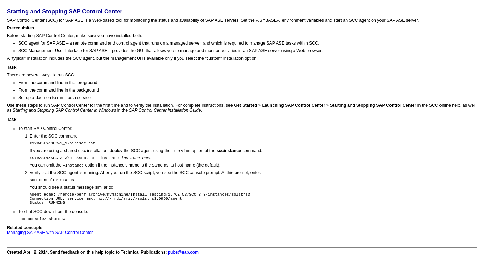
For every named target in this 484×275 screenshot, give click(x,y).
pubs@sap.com (183, 260)
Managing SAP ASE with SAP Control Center (50, 240)
